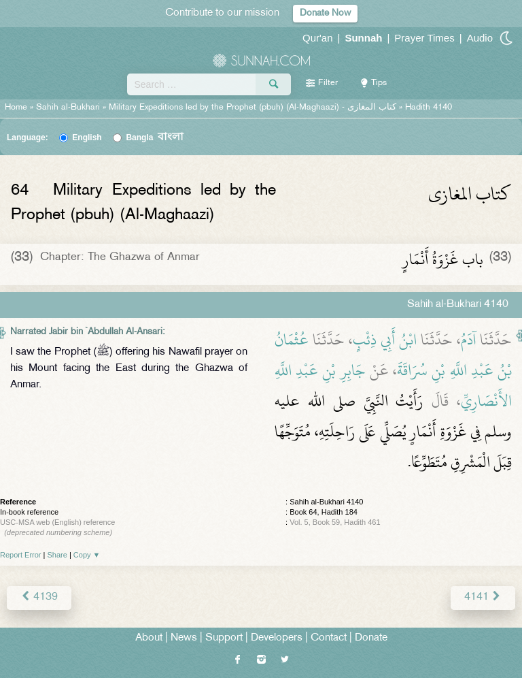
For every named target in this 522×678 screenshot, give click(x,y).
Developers (276, 638)
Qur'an (317, 38)
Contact (329, 638)
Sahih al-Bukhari (68, 107)
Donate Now (325, 13)
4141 (483, 597)
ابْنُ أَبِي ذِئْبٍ (385, 339)
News (184, 638)
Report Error (20, 555)
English (86, 137)
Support (224, 638)
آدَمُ (468, 339)
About (148, 638)
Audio (480, 38)
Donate (371, 638)
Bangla (155, 137)
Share (57, 555)
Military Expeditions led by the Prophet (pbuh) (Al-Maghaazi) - (254, 107)
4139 (39, 597)
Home (16, 107)
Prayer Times (424, 38)
